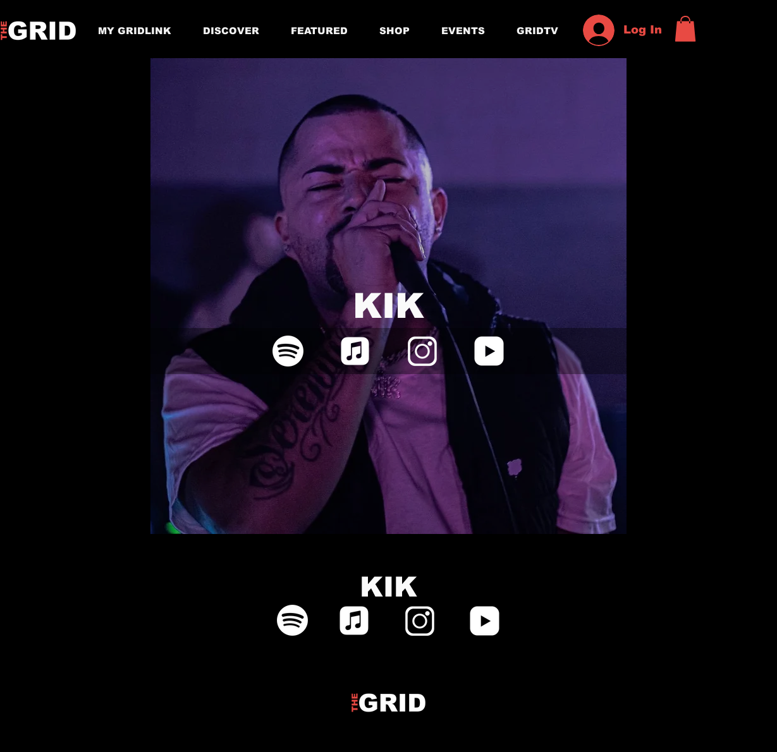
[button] (685, 29)
